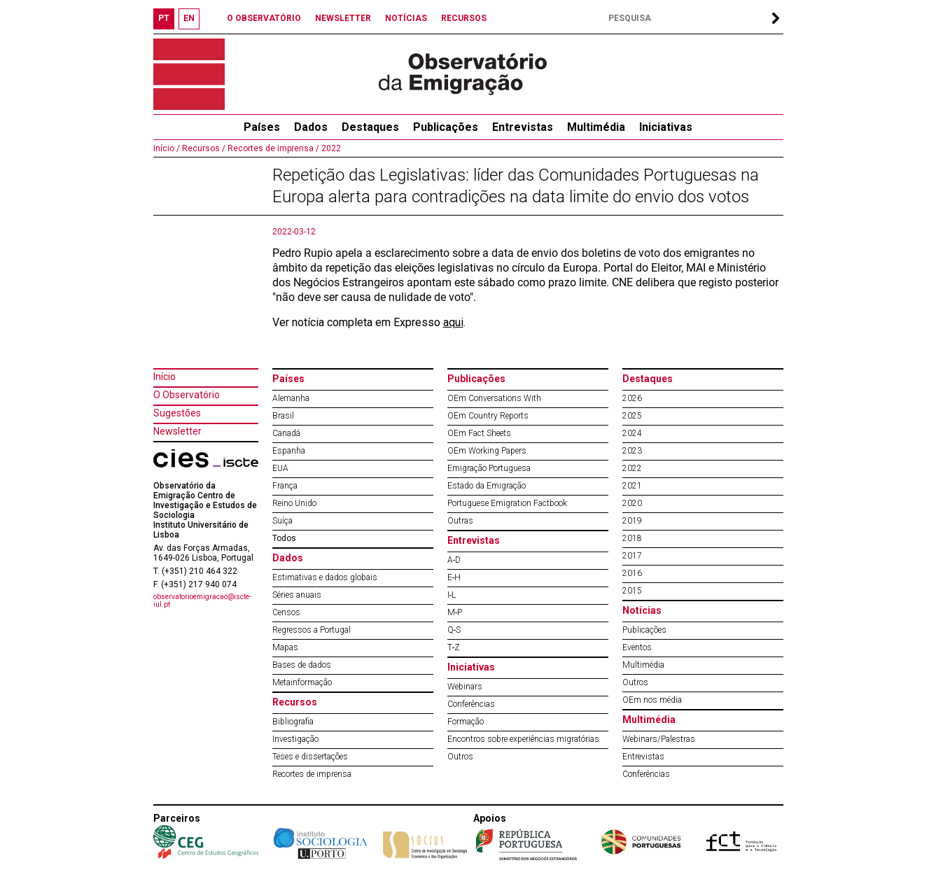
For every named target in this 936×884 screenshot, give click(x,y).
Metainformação (302, 682)
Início (164, 376)
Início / (166, 148)
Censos (286, 612)
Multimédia (596, 127)
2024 (632, 433)
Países (288, 378)
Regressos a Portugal (311, 630)
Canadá (286, 433)
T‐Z (454, 647)
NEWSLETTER (343, 18)
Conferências (471, 704)
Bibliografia (293, 722)
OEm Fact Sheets (479, 433)
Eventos (637, 647)
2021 (632, 486)
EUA (280, 468)
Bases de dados (301, 665)
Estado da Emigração (486, 486)
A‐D (454, 560)
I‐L (451, 595)
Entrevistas (522, 127)
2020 (632, 503)
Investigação (295, 739)
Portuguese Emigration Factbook (507, 503)
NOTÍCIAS (406, 18)
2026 (632, 398)
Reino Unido (294, 503)
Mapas (285, 647)
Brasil (283, 416)
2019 (632, 521)
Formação (465, 722)
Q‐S (454, 630)
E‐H (454, 577)
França (285, 486)
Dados (311, 127)
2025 (632, 416)
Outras (460, 521)
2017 (632, 556)
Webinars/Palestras (658, 739)
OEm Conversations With (494, 398)
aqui (453, 322)
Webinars (464, 687)
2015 (632, 591)
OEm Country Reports (488, 416)
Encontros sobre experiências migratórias (523, 739)
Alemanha (290, 398)
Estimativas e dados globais (324, 577)
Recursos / (202, 148)
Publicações (445, 127)
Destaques (370, 127)
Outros (460, 757)
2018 (632, 538)
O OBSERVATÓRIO (264, 18)
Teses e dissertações (310, 757)
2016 (632, 573)
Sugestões (177, 413)
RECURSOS (464, 18)
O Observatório (186, 394)
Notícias (642, 610)
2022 (330, 148)
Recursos (294, 702)
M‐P (455, 612)
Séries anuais (296, 595)
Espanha (288, 451)
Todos (284, 538)
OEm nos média (652, 700)
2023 (632, 451)
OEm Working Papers (486, 451)
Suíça (282, 521)
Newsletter (177, 431)
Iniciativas (665, 127)
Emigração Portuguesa (489, 468)
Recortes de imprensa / (272, 148)
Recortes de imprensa (311, 774)
